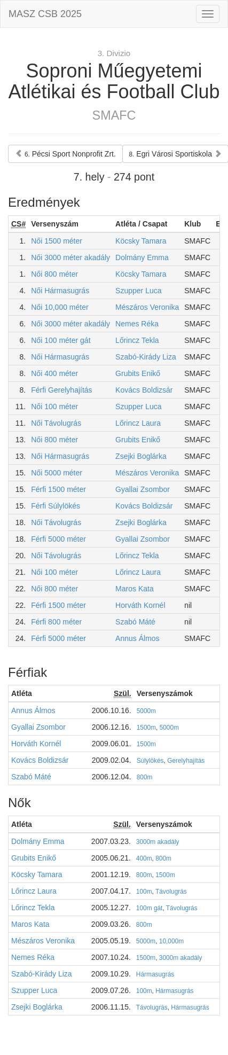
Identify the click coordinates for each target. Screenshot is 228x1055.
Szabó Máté (135, 622)
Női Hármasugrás (60, 290)
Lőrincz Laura (138, 423)
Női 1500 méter (56, 241)
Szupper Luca (138, 290)
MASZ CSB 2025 (45, 14)
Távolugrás (171, 891)
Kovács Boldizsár (143, 390)
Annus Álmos (137, 638)
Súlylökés (150, 760)
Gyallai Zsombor (142, 489)
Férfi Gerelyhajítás (61, 390)
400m (144, 858)
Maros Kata (134, 588)
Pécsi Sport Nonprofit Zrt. (65, 154)
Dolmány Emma (142, 257)
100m (144, 891)
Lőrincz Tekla (137, 340)
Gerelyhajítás (186, 760)
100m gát (149, 908)
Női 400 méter (54, 373)
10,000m (171, 941)
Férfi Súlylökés (55, 506)
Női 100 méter (54, 406)
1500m (146, 727)
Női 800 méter (54, 274)
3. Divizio (114, 53)
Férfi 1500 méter (58, 489)
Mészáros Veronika (147, 307)
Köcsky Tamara (140, 241)
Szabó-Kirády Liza (145, 357)
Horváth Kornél (140, 605)
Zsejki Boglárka (141, 456)
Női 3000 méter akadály (70, 257)
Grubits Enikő (137, 373)
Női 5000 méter (56, 472)
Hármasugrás (155, 974)
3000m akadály (157, 842)
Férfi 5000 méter (58, 539)
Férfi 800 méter (56, 622)
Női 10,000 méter (59, 307)
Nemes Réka (137, 323)
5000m (146, 711)
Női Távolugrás (56, 423)
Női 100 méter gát (60, 340)
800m (145, 777)
